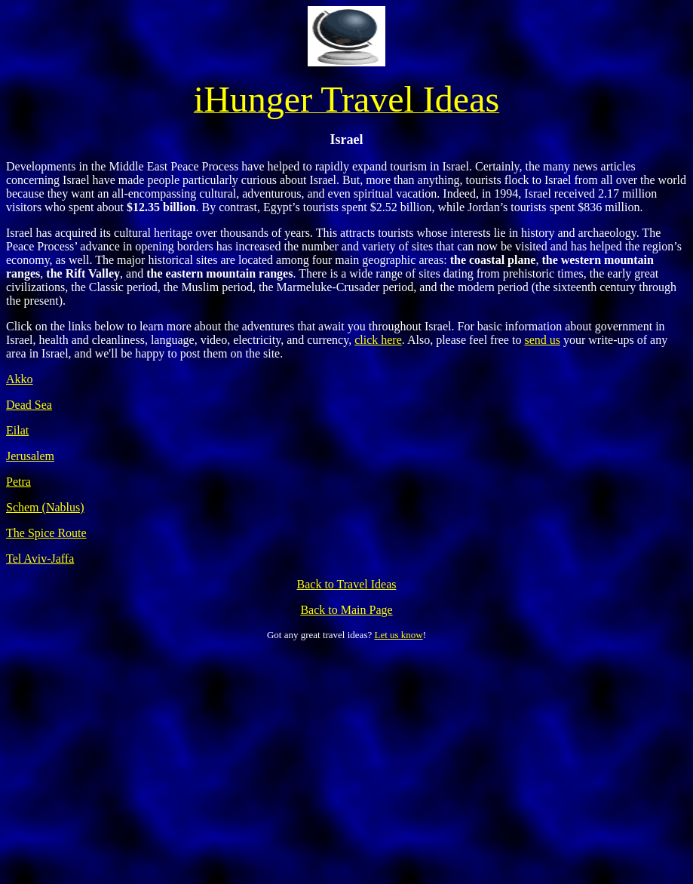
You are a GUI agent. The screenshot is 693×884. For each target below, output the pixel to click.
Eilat (17, 430)
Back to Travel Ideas (347, 584)
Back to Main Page (346, 609)
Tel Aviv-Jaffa (40, 558)
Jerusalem (30, 456)
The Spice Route (46, 532)
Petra (18, 481)
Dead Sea (29, 404)
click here (378, 339)
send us (542, 339)
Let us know (398, 634)
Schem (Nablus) (45, 507)
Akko (19, 379)
